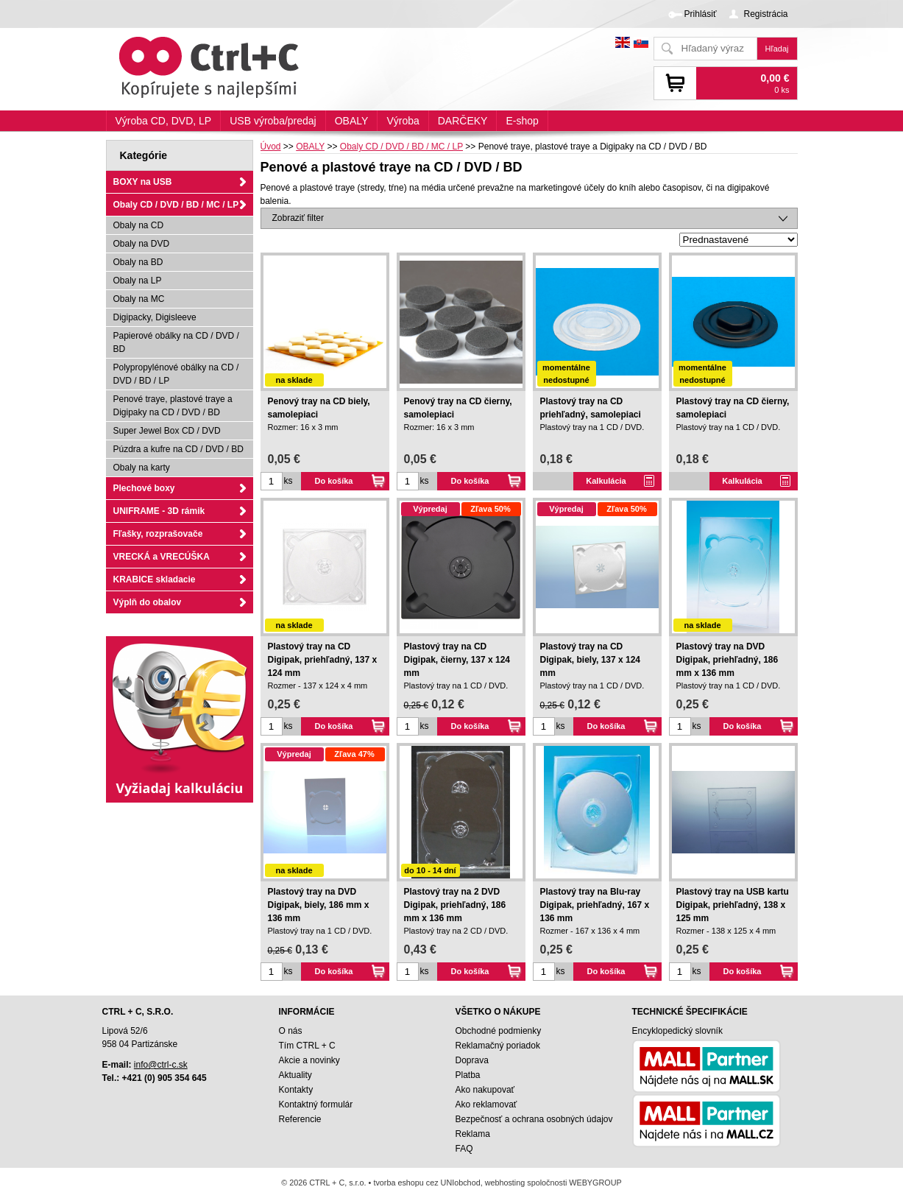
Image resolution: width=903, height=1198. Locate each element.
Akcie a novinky (309, 1060)
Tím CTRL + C (307, 1045)
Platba (468, 1075)
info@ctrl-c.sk (161, 1065)
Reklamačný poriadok (498, 1045)
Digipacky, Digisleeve (154, 317)
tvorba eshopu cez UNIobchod (426, 1182)
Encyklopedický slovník (677, 1031)
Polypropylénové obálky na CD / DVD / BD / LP (176, 374)
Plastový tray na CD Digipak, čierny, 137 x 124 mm (457, 659)
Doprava (472, 1060)
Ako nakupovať (485, 1090)
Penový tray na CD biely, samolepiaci (319, 408)
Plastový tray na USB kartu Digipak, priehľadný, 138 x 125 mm (732, 905)
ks (288, 481)
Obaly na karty (141, 467)
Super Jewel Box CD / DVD (167, 431)
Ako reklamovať (486, 1104)
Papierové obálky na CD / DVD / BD (176, 342)
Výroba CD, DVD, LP (164, 121)
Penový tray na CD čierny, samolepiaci (458, 408)
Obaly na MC (139, 299)
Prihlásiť (700, 14)
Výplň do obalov (147, 602)
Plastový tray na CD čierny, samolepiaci (733, 408)
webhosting (505, 1182)
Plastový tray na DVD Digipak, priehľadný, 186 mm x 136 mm (727, 659)
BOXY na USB (142, 182)
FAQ (464, 1149)
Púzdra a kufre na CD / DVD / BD (178, 449)
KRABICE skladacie (154, 579)
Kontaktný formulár (316, 1104)
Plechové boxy (144, 488)
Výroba (402, 121)
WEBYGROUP (595, 1182)
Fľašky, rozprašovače (158, 534)
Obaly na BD (138, 262)
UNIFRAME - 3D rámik (159, 511)
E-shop (522, 121)
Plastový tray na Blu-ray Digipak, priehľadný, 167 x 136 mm (595, 905)
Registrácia (765, 14)
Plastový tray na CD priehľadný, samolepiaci (590, 408)
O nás (290, 1031)
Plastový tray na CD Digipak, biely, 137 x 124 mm (590, 659)
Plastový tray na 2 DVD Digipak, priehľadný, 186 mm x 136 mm (455, 905)
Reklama (473, 1134)
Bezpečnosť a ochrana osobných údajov (534, 1119)
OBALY (352, 121)
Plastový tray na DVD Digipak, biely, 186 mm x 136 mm (318, 905)
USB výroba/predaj (273, 121)
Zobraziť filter (298, 218)
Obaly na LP (137, 280)
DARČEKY (463, 121)
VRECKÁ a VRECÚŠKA (161, 557)
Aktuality (295, 1075)
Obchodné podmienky (499, 1031)
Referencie (300, 1119)
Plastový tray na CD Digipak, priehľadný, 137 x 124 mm (323, 659)
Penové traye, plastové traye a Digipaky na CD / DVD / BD (173, 405)
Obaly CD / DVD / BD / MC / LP (176, 205)
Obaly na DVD (141, 244)
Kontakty (296, 1090)
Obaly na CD (138, 225)
